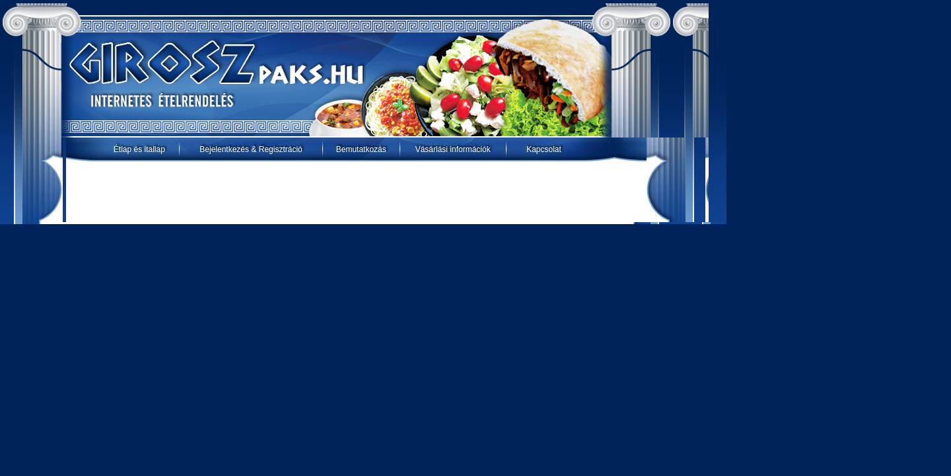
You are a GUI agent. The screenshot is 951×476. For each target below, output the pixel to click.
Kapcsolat (543, 149)
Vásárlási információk (453, 149)
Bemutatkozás (361, 149)
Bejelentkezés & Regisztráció (250, 149)
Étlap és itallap (139, 149)
